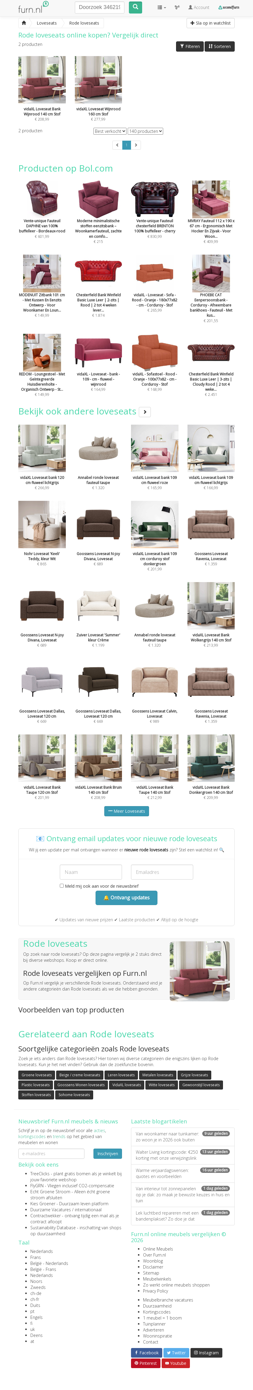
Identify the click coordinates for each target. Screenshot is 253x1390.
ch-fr (34, 1299)
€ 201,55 (211, 297)
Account (198, 7)
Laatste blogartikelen (159, 1121)
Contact (150, 1342)
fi (31, 1323)
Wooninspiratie (157, 1336)
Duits (35, 1305)
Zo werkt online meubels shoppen (176, 1285)
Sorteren (220, 46)
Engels (36, 1317)
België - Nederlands (49, 1263)
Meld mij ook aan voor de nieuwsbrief (99, 886)
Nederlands (41, 1251)
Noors (36, 1281)
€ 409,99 (211, 220)
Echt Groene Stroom (50, 1191)
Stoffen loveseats (36, 1094)
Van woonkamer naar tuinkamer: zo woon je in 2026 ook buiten (183, 1137)
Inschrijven (107, 1153)
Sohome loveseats (74, 1094)
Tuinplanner (154, 1324)
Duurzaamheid (157, 1306)
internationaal (88, 1209)
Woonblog (153, 1261)
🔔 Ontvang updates (126, 897)
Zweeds (38, 1287)
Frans (35, 1257)
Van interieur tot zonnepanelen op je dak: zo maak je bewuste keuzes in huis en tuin (183, 1194)
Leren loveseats (121, 1075)
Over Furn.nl (154, 1255)
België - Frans (43, 1269)
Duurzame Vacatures (50, 1209)
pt (32, 1311)
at (32, 1341)
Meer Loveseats (126, 811)
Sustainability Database (53, 1227)
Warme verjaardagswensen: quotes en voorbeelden (183, 1173)
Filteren (190, 46)
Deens (36, 1335)
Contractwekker (45, 1215)
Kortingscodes (157, 1312)
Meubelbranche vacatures (168, 1300)
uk (32, 1329)
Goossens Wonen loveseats (81, 1084)
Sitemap (151, 1273)
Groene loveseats (37, 1075)
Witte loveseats (162, 1084)
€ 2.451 (211, 373)
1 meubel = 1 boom (162, 1318)
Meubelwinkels (157, 1279)
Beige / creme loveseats (79, 1075)
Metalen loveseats (157, 1075)
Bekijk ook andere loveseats (84, 411)
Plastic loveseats (36, 1084)
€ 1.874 (98, 294)
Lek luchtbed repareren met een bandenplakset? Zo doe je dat (183, 1216)
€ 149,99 (42, 294)
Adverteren (153, 1330)
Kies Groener (42, 1203)
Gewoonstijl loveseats (201, 1084)
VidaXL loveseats (126, 1084)
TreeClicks (40, 1173)
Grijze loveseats (194, 1075)
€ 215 (98, 220)
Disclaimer (153, 1267)
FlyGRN (37, 1185)
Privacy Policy (155, 1291)
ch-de (35, 1293)
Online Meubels (158, 1249)
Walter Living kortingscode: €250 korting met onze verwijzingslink (183, 1155)
